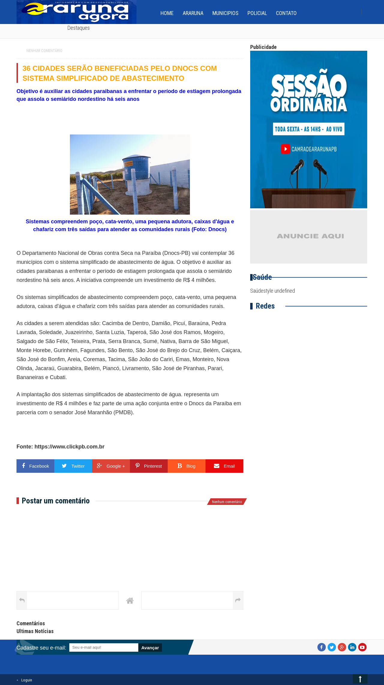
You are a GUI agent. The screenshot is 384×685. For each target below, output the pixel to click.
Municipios (225, 13)
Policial (257, 13)
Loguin (26, 680)
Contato (286, 13)
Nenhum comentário (44, 51)
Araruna (193, 13)
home (167, 13)
